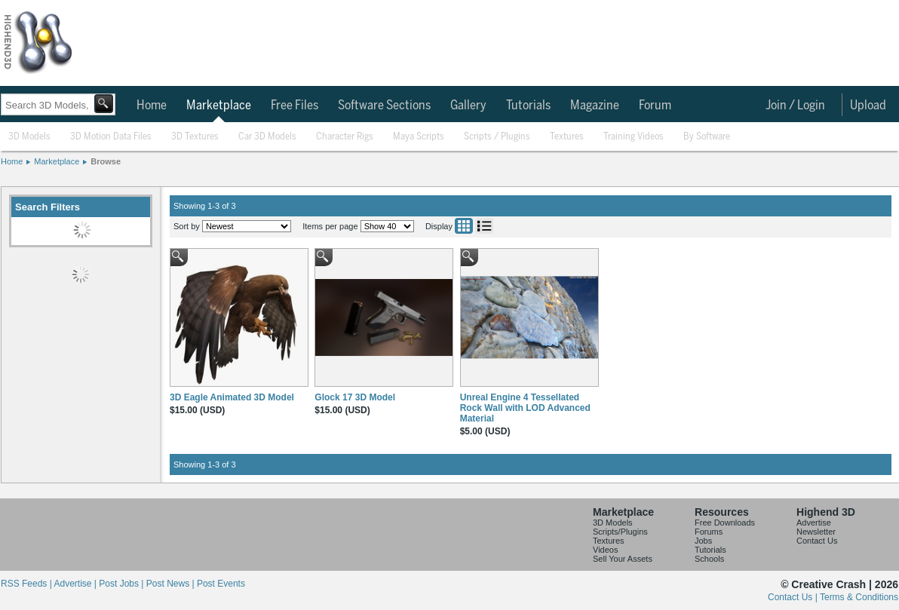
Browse (106, 161)
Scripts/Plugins (620, 531)
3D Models (29, 137)
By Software (706, 137)
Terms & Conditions (859, 597)
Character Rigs (344, 137)
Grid (464, 226)
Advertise (813, 522)
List (484, 226)
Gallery (468, 106)
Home (152, 106)
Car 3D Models (267, 137)
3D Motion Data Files (111, 137)
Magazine (594, 106)
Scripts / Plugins (497, 137)
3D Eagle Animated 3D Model (232, 397)
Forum (655, 106)
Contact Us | (794, 597)
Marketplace (218, 106)
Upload (868, 106)
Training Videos (633, 137)
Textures (567, 137)
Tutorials (528, 106)
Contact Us (816, 540)
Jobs (703, 540)
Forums (709, 531)
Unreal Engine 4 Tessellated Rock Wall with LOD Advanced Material (525, 408)
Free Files (294, 106)
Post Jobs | (122, 583)
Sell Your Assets (622, 558)
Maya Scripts (418, 137)
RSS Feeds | (27, 583)
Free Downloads (725, 522)
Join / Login (795, 106)
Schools (709, 558)
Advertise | (76, 583)
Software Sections (384, 106)
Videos (605, 549)
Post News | (171, 583)
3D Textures (195, 137)
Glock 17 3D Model (354, 397)
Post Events (221, 583)
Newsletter (816, 531)
